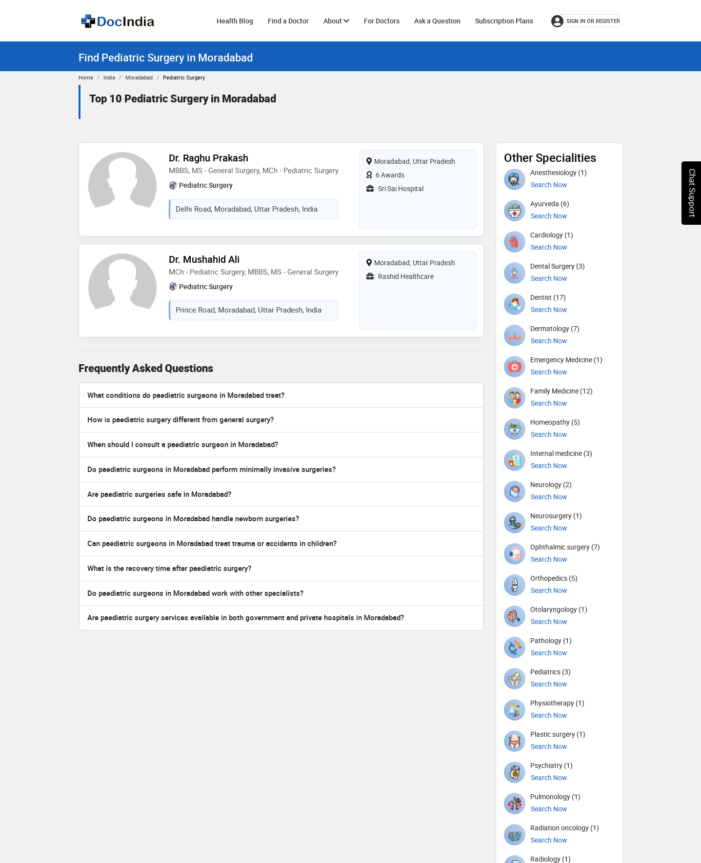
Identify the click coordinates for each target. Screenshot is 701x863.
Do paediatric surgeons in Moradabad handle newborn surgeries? (193, 518)
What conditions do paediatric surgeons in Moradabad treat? (185, 395)
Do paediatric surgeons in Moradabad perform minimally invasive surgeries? (211, 469)
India (109, 77)
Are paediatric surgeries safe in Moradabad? (159, 494)
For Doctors (382, 20)
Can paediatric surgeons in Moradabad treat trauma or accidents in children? (212, 543)
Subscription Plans (504, 20)
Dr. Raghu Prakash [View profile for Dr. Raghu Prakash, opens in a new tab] (208, 157)
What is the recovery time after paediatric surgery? (169, 568)
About (336, 20)
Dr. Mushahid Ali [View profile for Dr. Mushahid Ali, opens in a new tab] (204, 259)
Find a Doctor (288, 20)
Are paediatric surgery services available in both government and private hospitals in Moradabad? (245, 617)
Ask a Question (437, 20)
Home (86, 77)
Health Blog (235, 20)
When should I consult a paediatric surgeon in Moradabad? (182, 444)
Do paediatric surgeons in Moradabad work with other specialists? (195, 593)
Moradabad (139, 77)
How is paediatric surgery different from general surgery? (180, 419)
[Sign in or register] (587, 20)
